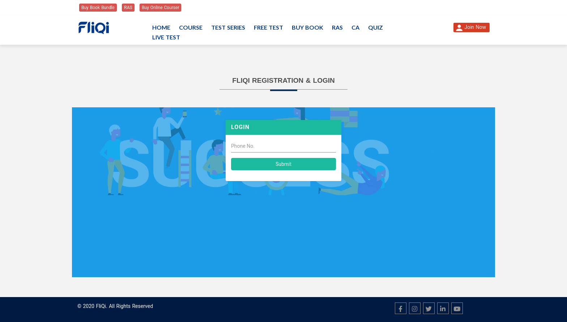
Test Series (228, 27)
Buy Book (307, 27)
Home (161, 27)
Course (190, 27)
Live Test (166, 37)
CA (355, 27)
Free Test (268, 27)
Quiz (375, 27)
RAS (128, 7)
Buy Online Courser (160, 7)
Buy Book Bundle (98, 7)
